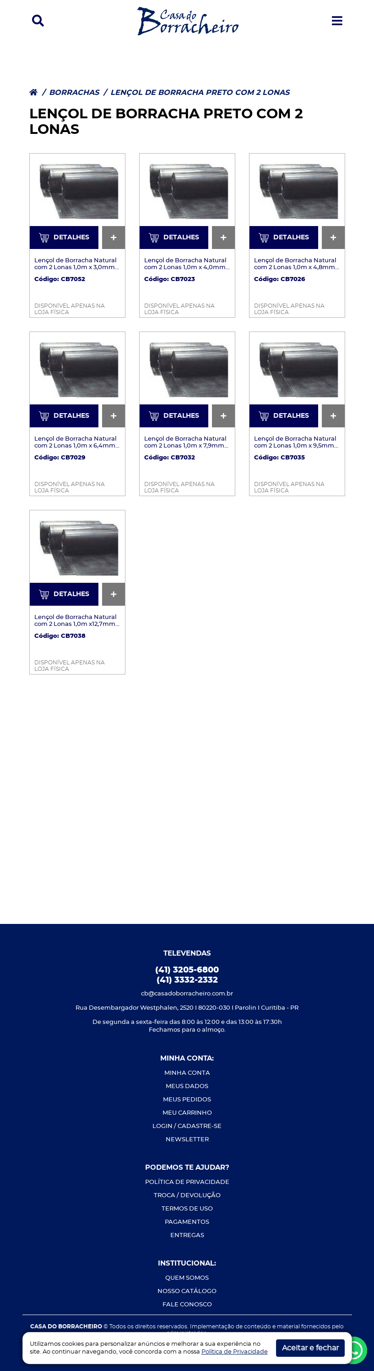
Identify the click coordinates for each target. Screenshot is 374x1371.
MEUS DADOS (187, 1086)
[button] (38, 21)
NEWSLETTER (187, 1140)
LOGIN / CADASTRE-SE (187, 1126)
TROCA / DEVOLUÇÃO (187, 1196)
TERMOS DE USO (187, 1209)
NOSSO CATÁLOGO (187, 1291)
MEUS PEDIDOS (187, 1100)
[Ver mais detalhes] (77, 201)
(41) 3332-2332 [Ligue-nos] (187, 980)
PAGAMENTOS (187, 1222)
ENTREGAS (187, 1235)
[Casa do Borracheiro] (187, 20)
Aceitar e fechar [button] (310, 1348)
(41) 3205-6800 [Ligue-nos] (187, 970)
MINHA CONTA (187, 1073)
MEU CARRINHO (187, 1113)
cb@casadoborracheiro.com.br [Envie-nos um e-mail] (187, 994)
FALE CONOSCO (187, 1305)
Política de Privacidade (234, 1352)
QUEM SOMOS (187, 1278)
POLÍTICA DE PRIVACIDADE (187, 1182)
